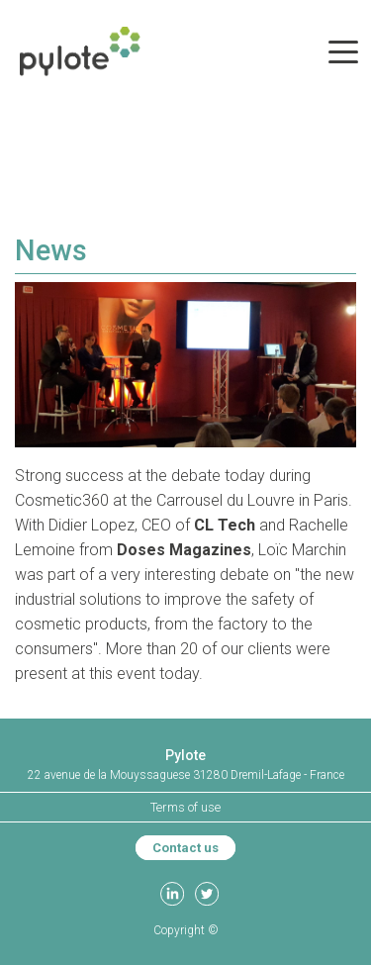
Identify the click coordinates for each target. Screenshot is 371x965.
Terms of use (185, 807)
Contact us (185, 847)
